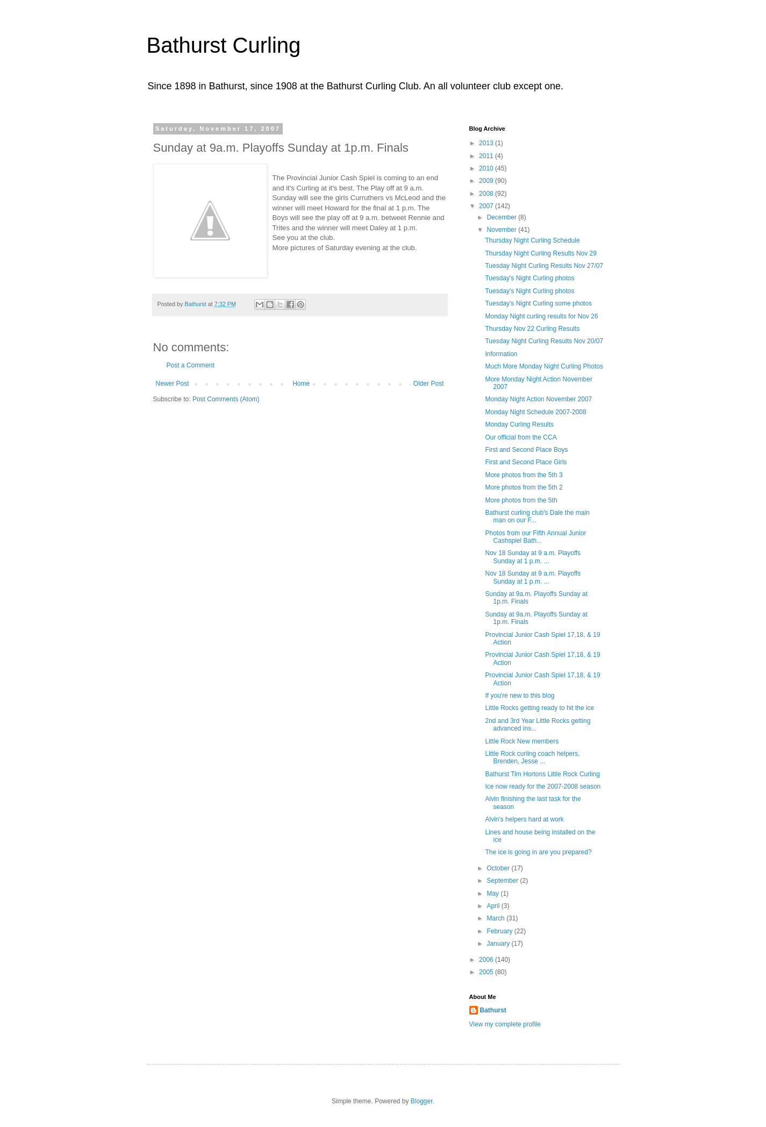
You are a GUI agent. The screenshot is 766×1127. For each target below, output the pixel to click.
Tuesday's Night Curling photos (529, 278)
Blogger (422, 1101)
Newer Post (172, 383)
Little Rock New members (522, 741)
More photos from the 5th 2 (523, 487)
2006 (487, 959)
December (502, 217)
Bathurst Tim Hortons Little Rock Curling (542, 774)
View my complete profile (505, 1024)
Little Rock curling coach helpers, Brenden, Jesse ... (532, 757)
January (498, 943)
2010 (487, 168)
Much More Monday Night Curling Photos (544, 366)
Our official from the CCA (520, 437)
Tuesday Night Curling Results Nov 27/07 (544, 266)
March (496, 918)
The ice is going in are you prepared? (538, 852)
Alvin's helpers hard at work (524, 819)
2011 (487, 156)
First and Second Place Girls (526, 462)
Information (501, 354)
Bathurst (493, 1010)
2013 (487, 143)
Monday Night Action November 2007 (538, 399)
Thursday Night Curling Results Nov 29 (540, 253)
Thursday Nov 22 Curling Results (532, 328)
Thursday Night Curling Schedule (532, 240)
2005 (487, 972)
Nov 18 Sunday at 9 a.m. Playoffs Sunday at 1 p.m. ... (533, 556)
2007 (487, 206)
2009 (487, 181)
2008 (487, 193)
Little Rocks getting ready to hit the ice (539, 708)
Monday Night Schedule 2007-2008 (535, 412)
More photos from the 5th (521, 500)
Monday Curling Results (519, 424)
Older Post (428, 383)
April (493, 906)
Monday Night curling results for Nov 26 (541, 316)
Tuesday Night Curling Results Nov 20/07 (544, 341)
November (502, 229)
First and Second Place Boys (526, 449)
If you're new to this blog (519, 695)
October (498, 868)
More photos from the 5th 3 (523, 475)
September (503, 880)
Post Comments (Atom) (226, 399)
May (493, 893)
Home (301, 383)
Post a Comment (190, 365)
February (500, 931)
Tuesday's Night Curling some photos (538, 303)
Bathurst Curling (224, 45)
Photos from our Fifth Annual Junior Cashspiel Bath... (535, 536)
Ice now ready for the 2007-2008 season (542, 786)
